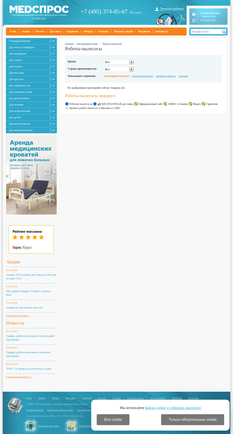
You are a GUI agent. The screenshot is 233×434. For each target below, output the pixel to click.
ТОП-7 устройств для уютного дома (28, 368)
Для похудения (17, 53)
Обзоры (88, 31)
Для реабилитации (19, 111)
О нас (13, 31)
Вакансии (144, 31)
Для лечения (16, 104)
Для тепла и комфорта (21, 47)
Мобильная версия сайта (60, 410)
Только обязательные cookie (193, 419)
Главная (69, 43)
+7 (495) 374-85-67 (104, 11)
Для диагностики (19, 98)
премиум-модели (165, 76)
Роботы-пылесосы (112, 43)
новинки (183, 76)
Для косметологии (19, 123)
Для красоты (16, 79)
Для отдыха (15, 66)
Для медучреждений (21, 130)
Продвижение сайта (48, 425)
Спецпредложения (19, 41)
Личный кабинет (172, 8)
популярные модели (116, 76)
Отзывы (103, 31)
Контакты (161, 31)
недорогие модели (142, 76)
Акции (26, 31)
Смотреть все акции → (18, 315)
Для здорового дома (20, 91)
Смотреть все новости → (19, 376)
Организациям (157, 397)
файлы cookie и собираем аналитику (173, 408)
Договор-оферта (85, 410)
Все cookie (113, 419)
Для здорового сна (19, 85)
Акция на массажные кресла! (24, 307)
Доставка (55, 31)
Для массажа (16, 72)
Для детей (14, 117)
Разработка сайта (88, 425)
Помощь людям (123, 31)
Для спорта (15, 60)
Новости (15, 323)
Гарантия (72, 31)
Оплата (39, 31)
